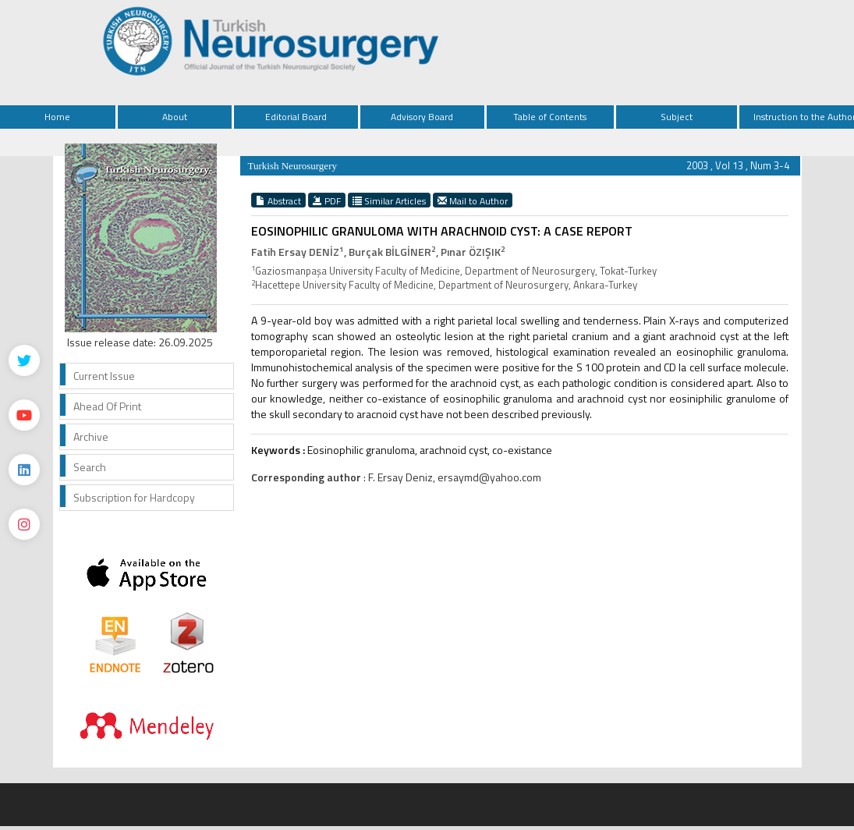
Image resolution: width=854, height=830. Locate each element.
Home (57, 116)
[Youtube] (24, 415)
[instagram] (24, 524)
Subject (677, 116)
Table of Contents (549, 116)
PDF (327, 200)
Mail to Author (473, 200)
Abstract (278, 200)
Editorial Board (296, 116)
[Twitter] (24, 360)
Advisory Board (422, 116)
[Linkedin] (24, 469)
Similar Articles (389, 200)
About (174, 116)
